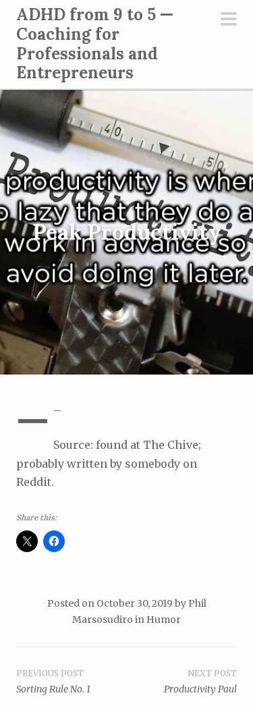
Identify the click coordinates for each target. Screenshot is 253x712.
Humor (163, 619)
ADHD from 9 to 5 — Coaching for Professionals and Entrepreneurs (94, 43)
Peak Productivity (126, 232)
